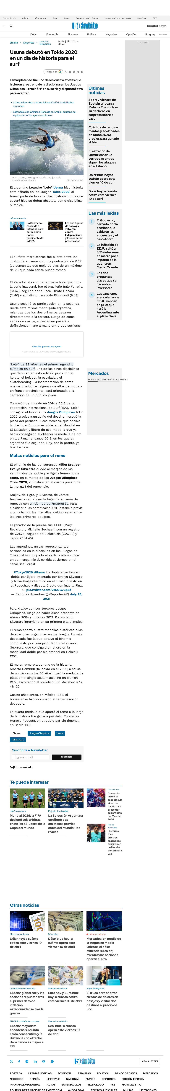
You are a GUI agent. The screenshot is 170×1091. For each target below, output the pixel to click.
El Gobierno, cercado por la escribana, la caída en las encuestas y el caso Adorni (107, 229)
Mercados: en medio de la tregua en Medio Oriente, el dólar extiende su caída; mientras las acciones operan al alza (103, 949)
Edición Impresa (133, 1079)
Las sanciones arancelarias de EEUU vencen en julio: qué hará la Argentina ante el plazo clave (108, 305)
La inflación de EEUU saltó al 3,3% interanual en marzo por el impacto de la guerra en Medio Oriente (108, 256)
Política (91, 34)
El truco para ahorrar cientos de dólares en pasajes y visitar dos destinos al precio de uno (102, 1001)
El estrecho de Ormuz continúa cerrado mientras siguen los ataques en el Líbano (102, 158)
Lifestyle (53, 1079)
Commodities (112, 379)
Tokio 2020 (60, 192)
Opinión (131, 34)
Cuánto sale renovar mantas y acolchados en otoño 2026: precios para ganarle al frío (104, 134)
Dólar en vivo (40, 18)
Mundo (91, 1079)
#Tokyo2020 (23, 572)
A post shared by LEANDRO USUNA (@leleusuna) (46, 351)
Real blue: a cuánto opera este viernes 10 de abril (64, 1030)
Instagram (26, 1061)
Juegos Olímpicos (45, 42)
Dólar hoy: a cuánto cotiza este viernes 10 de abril (103, 195)
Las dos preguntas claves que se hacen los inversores (107, 280)
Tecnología (96, 1084)
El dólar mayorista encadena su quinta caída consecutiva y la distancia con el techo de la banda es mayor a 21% (27, 1036)
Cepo (55, 18)
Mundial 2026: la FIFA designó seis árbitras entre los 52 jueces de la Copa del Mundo (27, 822)
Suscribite (66, 757)
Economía (52, 34)
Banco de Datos (126, 1073)
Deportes (28, 42)
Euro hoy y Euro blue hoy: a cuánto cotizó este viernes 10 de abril (65, 997)
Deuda (67, 18)
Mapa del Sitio (131, 1084)
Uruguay (150, 34)
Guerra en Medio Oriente (87, 18)
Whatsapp (52, 1061)
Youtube (43, 1061)
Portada (16, 1073)
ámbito (14, 42)
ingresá (162, 26)
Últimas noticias (40, 1073)
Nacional (72, 1079)
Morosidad (141, 18)
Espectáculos (71, 1084)
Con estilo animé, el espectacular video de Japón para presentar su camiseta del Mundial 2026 (115, 806)
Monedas (93, 379)
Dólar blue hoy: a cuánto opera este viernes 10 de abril (102, 178)
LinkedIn (35, 1061)
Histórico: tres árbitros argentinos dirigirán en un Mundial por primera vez (115, 842)
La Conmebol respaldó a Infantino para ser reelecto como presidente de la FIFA (35, 232)
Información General (25, 1084)
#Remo (39, 572)
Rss (112, 1084)
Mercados (150, 1073)
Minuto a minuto (97, 934)
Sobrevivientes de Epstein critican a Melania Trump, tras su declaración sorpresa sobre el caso (103, 109)
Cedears (123, 379)
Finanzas (73, 34)
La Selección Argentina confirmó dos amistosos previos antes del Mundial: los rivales (65, 824)
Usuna (58, 187)
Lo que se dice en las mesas (118, 18)
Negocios (111, 34)
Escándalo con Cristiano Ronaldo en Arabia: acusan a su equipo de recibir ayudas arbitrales (44, 113)
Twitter (11, 1061)
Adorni (25, 18)
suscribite (152, 26)
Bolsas (101, 379)
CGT (155, 18)
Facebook (19, 1061)
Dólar (33, 34)
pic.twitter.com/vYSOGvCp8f (48, 590)
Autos (51, 1084)
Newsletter (163, 34)
